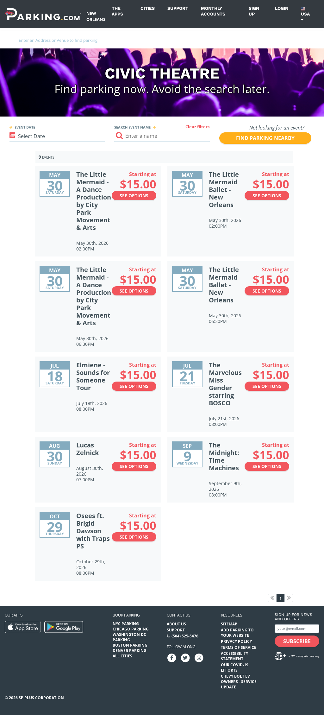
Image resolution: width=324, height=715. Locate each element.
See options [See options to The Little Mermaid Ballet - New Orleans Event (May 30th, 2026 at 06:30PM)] (266, 291)
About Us (176, 624)
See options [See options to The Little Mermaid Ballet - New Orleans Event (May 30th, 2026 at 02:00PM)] (266, 196)
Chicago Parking (131, 629)
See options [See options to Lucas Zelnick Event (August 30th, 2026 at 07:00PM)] (134, 466)
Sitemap (229, 624)
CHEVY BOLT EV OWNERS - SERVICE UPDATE (239, 682)
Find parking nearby (265, 138)
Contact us (178, 615)
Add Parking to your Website (237, 632)
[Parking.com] (43, 14)
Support (177, 8)
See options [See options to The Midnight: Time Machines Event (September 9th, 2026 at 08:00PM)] (266, 466)
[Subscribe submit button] (297, 641)
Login (281, 8)
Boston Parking (130, 645)
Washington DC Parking (129, 637)
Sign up (254, 11)
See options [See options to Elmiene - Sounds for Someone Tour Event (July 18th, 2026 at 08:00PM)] (134, 386)
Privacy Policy (236, 641)
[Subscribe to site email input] (297, 628)
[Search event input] (161, 136)
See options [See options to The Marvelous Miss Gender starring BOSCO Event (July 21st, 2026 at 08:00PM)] (266, 386)
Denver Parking (129, 650)
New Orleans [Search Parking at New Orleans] (95, 16)
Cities (147, 8)
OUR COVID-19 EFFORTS (234, 667)
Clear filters (197, 127)
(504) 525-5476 (184, 636)
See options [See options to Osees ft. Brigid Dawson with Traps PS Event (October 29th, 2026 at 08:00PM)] (134, 537)
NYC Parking (126, 623)
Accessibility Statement (234, 656)
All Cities (122, 656)
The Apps (117, 11)
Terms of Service (238, 647)
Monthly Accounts (213, 11)
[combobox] (162, 42)
